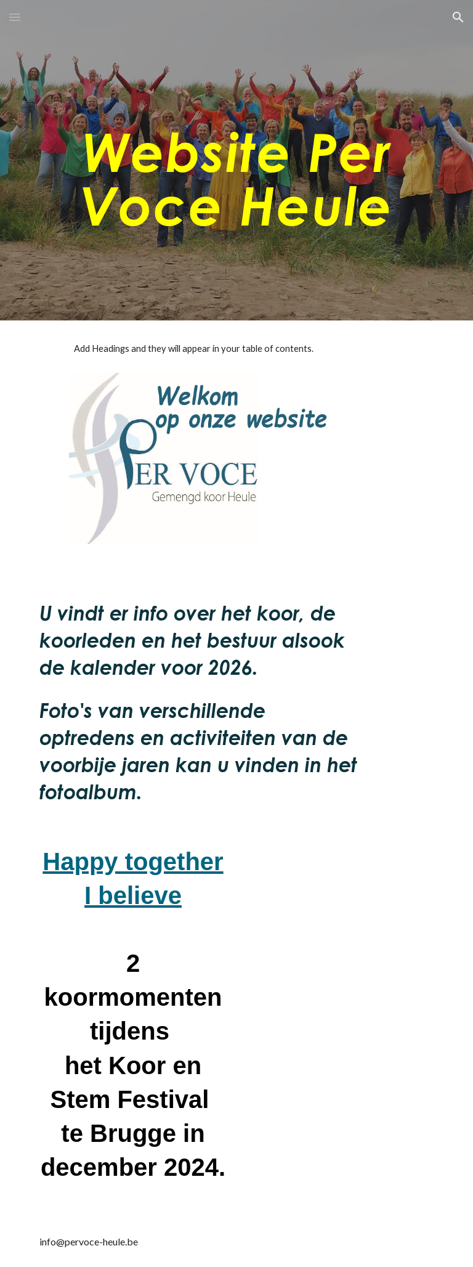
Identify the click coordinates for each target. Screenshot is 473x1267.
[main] (236, 160)
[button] (15, 17)
